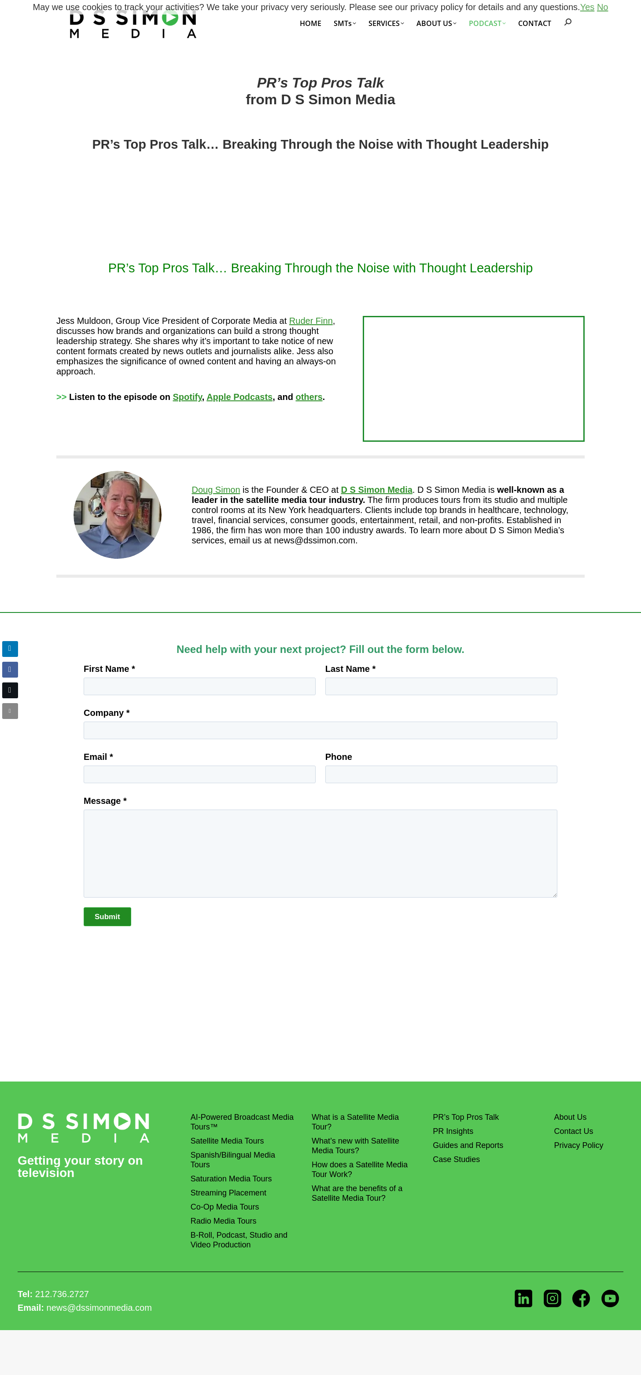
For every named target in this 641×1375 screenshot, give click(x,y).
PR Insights (453, 1131)
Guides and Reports (468, 1145)
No (602, 7)
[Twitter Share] (10, 690)
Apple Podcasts (239, 397)
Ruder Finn (311, 321)
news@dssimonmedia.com (99, 1308)
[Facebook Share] (10, 670)
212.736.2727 (62, 1294)
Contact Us (573, 1131)
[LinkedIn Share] (10, 649)
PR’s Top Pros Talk (466, 1117)
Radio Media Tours (224, 1221)
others (308, 397)
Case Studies (456, 1159)
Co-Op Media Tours (225, 1207)
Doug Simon (216, 490)
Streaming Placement (228, 1192)
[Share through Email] (10, 711)
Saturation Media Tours (231, 1178)
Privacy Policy (578, 1145)
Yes (587, 7)
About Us (570, 1117)
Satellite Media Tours (227, 1141)
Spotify (187, 397)
